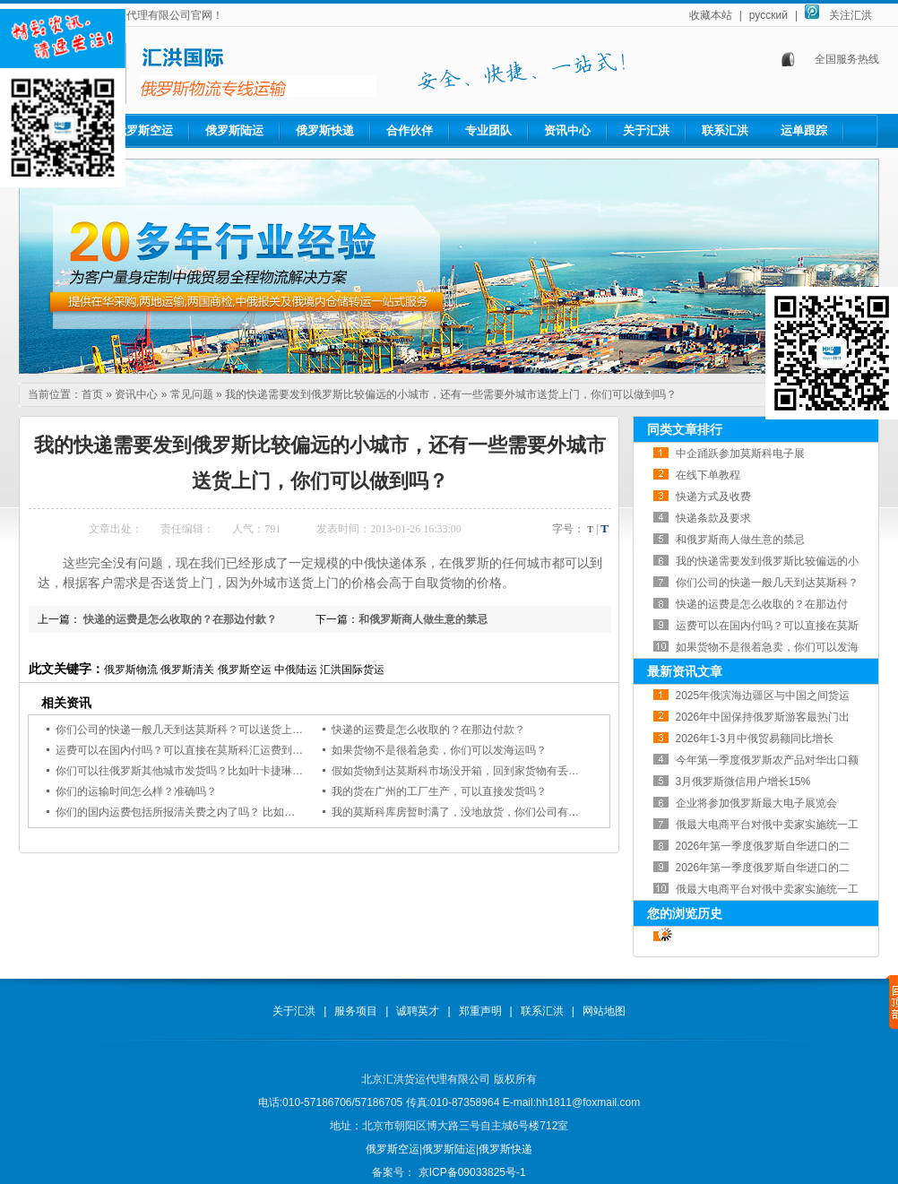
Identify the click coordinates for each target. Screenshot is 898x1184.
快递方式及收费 (713, 496)
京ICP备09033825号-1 (470, 1172)
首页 (92, 394)
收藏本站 (710, 15)
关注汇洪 (850, 15)
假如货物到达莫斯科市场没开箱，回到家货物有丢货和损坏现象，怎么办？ (509, 771)
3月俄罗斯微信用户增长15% (743, 781)
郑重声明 (480, 1011)
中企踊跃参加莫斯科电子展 (740, 453)
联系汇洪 (725, 130)
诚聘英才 (417, 1011)
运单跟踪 (804, 130)
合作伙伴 (409, 130)
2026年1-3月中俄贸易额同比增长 (754, 738)
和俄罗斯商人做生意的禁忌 (423, 619)
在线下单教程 (708, 475)
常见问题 (191, 394)
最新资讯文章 (684, 671)
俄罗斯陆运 (234, 130)
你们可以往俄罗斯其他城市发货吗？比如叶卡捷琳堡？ (185, 771)
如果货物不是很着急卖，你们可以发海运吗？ (439, 750)
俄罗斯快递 (325, 130)
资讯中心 (567, 130)
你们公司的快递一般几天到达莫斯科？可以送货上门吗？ (190, 729)
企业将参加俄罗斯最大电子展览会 (756, 803)
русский (768, 15)
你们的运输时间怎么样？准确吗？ (136, 791)
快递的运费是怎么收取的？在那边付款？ (179, 619)
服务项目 (355, 1011)
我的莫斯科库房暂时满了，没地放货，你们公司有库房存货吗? (480, 812)
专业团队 (488, 130)
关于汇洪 (646, 130)
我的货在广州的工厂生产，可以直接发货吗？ (439, 791)
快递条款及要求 (713, 518)
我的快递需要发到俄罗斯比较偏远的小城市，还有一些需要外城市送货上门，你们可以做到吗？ (451, 394)
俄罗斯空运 (144, 130)
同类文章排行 (684, 429)
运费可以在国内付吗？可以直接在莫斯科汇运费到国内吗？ (195, 750)
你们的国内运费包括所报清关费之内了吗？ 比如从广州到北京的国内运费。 (234, 812)
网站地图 (604, 1011)
